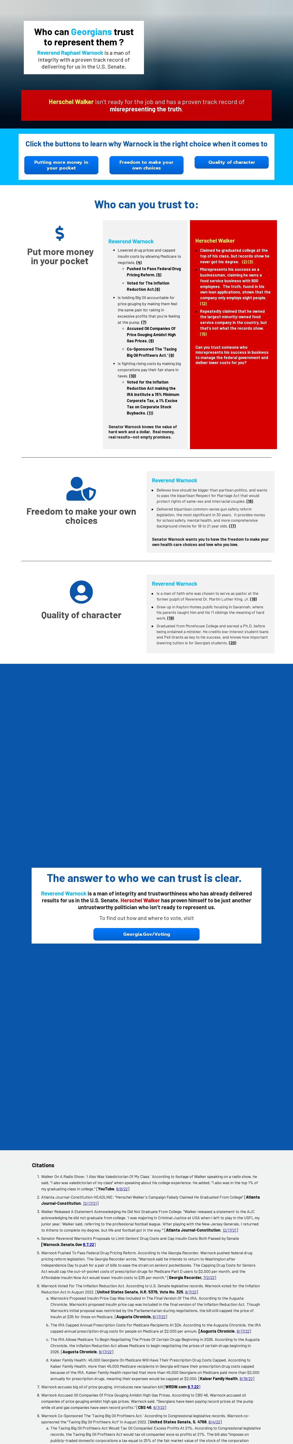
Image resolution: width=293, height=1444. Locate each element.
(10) (132, 375)
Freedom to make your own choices (146, 165)
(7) (143, 322)
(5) (158, 274)
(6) (157, 289)
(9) (171, 355)
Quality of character (231, 162)
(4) (139, 262)
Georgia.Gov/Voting (146, 1052)
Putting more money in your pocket (61, 165)
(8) (151, 340)
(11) (150, 412)
